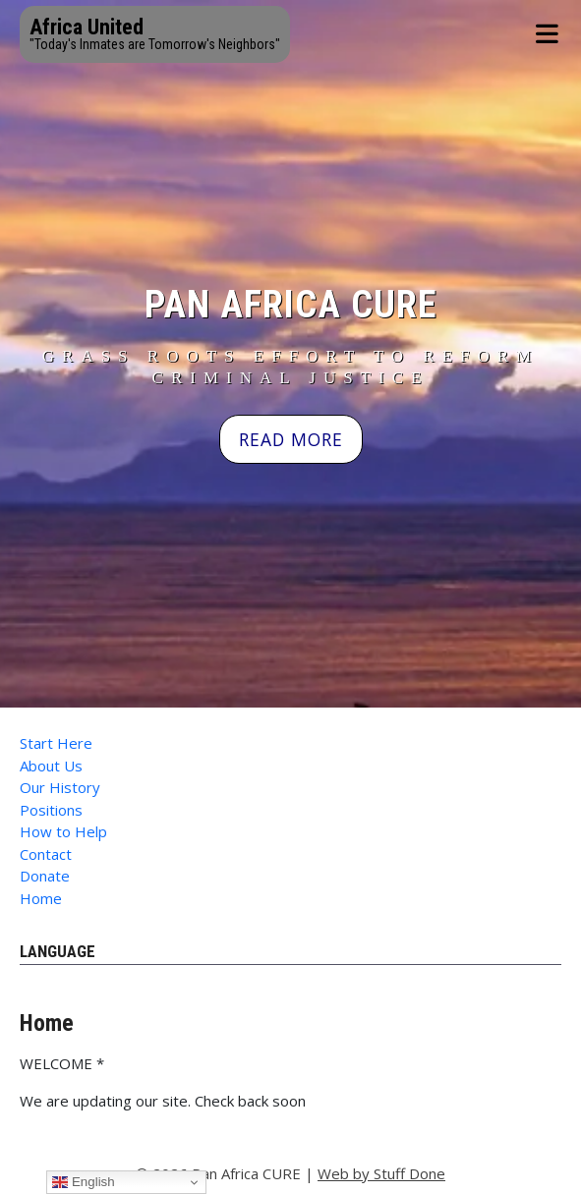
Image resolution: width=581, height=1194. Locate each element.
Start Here (56, 743)
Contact (46, 854)
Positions (51, 810)
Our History (60, 787)
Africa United (86, 27)
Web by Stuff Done (381, 1173)
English (83, 1182)
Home (41, 898)
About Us (51, 765)
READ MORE (291, 439)
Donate (45, 875)
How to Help (63, 831)
